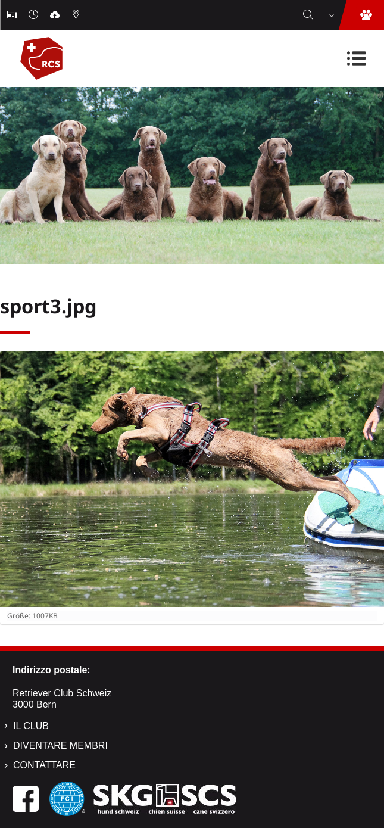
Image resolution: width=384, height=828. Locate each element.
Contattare (44, 765)
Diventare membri (60, 745)
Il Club (31, 726)
